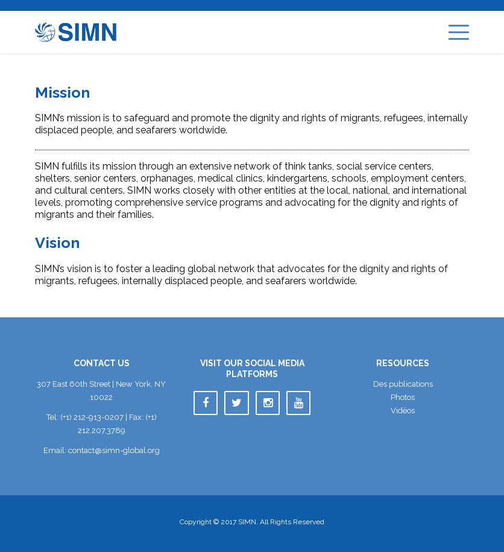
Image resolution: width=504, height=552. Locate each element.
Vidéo (403, 410)
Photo (403, 397)
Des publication (403, 384)
